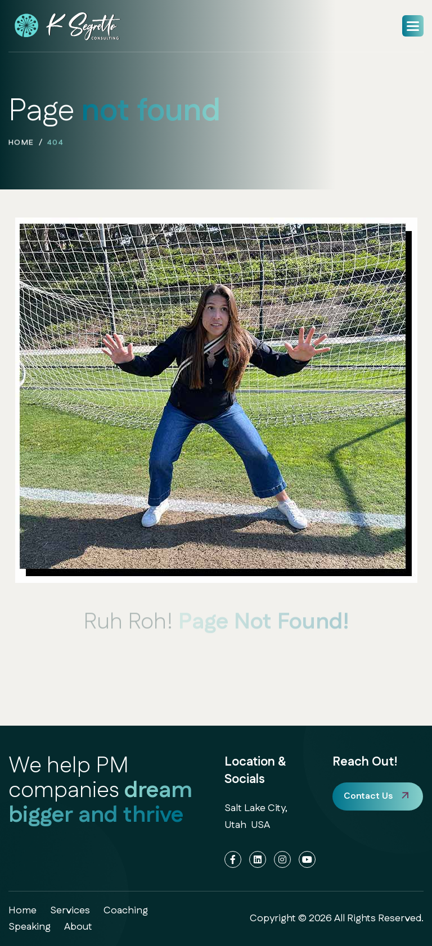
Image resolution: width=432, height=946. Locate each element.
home (21, 144)
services (70, 910)
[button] (413, 26)
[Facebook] (232, 859)
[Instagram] (282, 859)
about (78, 927)
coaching (126, 910)
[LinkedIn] (257, 859)
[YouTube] (307, 859)
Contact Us (368, 796)
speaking (29, 927)
